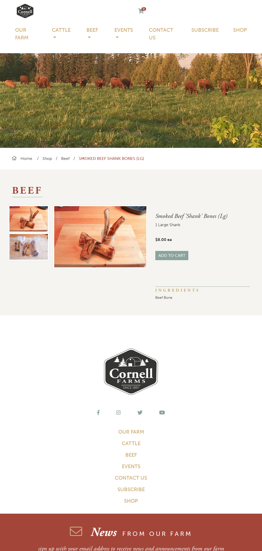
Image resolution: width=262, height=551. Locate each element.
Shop (240, 30)
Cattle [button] (61, 30)
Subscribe (205, 30)
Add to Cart (171, 255)
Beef (65, 158)
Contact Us (161, 34)
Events (131, 466)
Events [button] (123, 30)
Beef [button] (92, 30)
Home (22, 158)
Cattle (131, 443)
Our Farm (21, 34)
